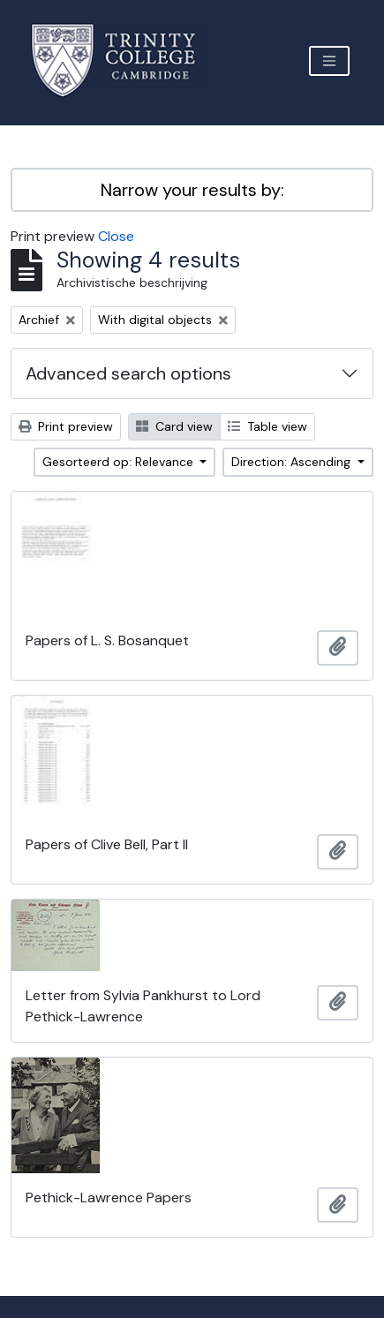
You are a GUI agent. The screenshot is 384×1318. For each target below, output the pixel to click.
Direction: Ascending (292, 462)
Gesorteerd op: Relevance (119, 462)
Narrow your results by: (192, 189)
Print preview (66, 426)
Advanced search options (128, 373)
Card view (174, 426)
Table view (267, 426)
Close (116, 236)
